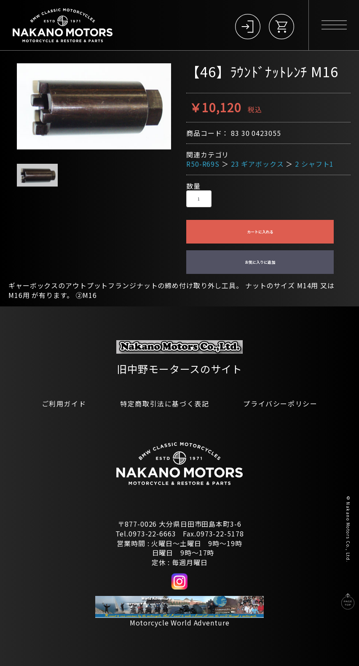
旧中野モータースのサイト (179, 368)
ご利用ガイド (64, 403)
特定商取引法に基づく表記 (164, 403)
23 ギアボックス (257, 164)
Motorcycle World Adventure (180, 622)
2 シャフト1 (314, 164)
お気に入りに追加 (260, 262)
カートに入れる (260, 232)
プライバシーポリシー (280, 403)
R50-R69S (203, 164)
